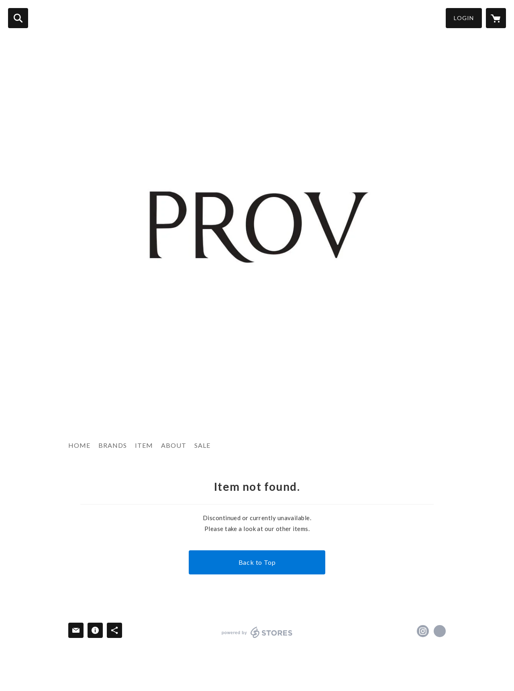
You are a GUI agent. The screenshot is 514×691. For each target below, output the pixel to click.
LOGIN (464, 17)
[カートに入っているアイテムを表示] (496, 18)
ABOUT (173, 445)
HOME (79, 445)
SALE (202, 445)
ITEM (144, 445)
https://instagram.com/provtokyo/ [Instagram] (423, 631)
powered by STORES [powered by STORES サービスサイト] (257, 632)
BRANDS (112, 445)
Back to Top (257, 562)
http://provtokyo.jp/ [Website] (440, 631)
